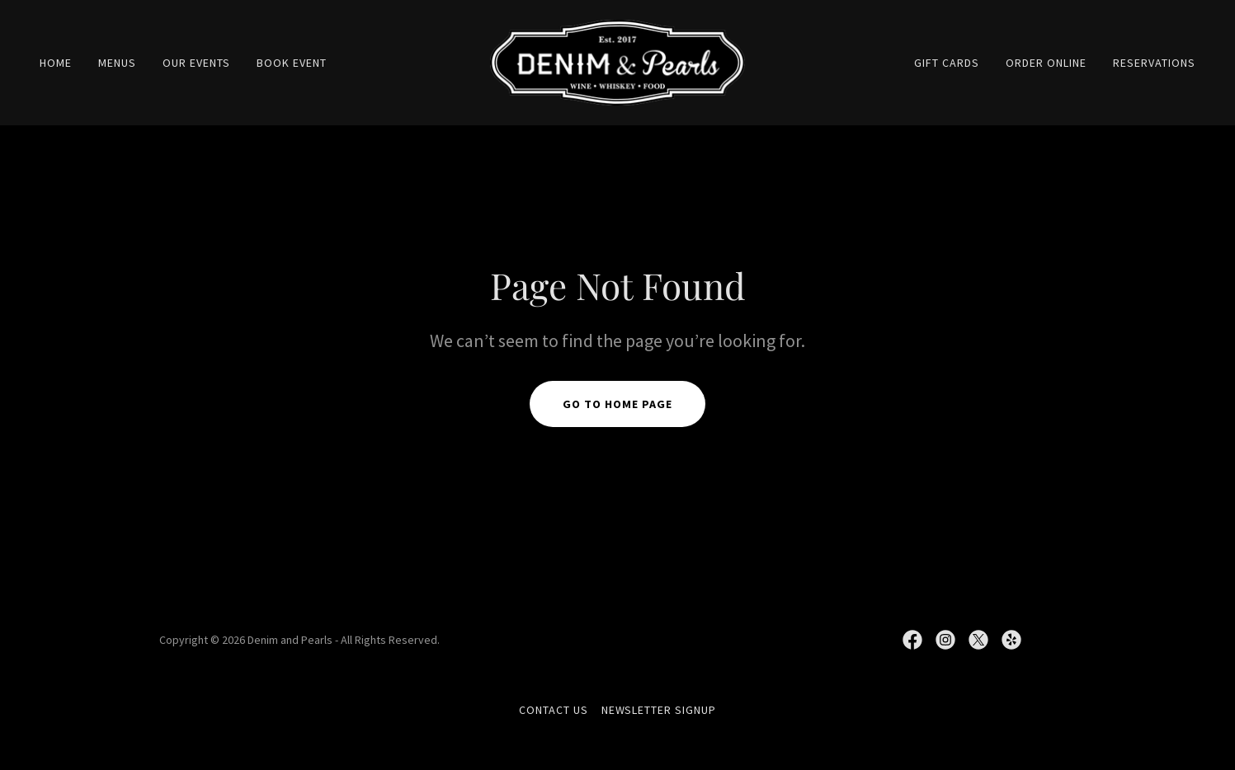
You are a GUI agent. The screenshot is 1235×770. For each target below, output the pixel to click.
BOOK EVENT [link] (292, 62)
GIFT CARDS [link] (946, 62)
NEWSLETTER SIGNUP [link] (659, 709)
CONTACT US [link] (553, 709)
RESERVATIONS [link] (1154, 62)
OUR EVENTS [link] (196, 62)
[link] (617, 61)
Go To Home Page (617, 404)
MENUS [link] (117, 62)
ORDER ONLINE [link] (1046, 62)
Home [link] (56, 62)
